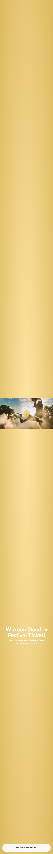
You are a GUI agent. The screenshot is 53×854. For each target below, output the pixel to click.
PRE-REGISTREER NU (27, 848)
